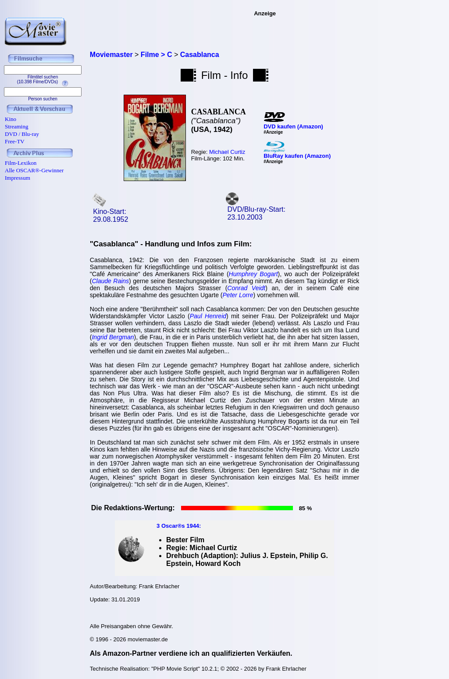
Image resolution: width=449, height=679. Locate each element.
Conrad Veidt (246, 288)
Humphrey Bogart (253, 273)
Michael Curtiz (227, 152)
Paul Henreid (208, 316)
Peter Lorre (238, 295)
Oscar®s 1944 (180, 526)
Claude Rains (110, 280)
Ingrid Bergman (113, 337)
